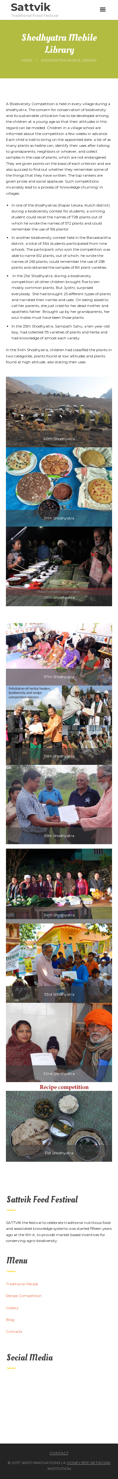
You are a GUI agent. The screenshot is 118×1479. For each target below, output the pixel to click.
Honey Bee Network (89, 1462)
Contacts (14, 1331)
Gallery (12, 1307)
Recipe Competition (24, 1295)
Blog (10, 1319)
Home (26, 60)
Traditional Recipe (22, 1283)
